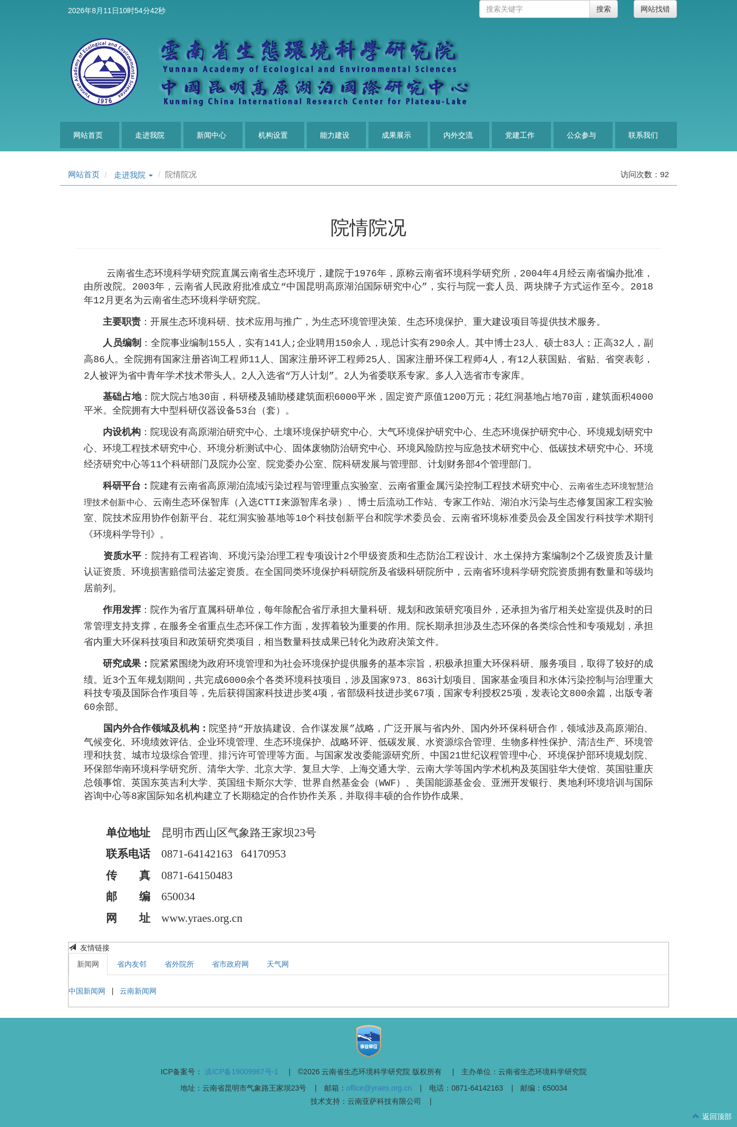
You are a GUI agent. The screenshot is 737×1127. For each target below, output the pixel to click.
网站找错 (655, 9)
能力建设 (335, 135)
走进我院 (149, 135)
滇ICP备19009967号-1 (241, 1071)
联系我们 (643, 135)
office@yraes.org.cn (379, 1088)
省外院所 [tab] (179, 964)
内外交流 (458, 135)
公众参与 (581, 135)
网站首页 (88, 135)
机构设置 (273, 135)
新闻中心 (211, 135)
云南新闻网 (138, 991)
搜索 (603, 9)
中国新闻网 (88, 991)
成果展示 (396, 135)
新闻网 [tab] (88, 964)
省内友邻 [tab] (132, 964)
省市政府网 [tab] (230, 964)
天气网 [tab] (278, 964)
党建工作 (520, 135)
